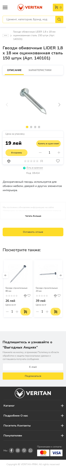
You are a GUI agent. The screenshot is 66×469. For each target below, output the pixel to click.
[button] (59, 105)
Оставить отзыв (33, 232)
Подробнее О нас (16, 416)
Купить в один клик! (48, 143)
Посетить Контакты (17, 426)
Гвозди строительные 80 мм (16, 289)
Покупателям (13, 436)
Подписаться (33, 376)
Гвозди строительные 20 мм (47, 289)
